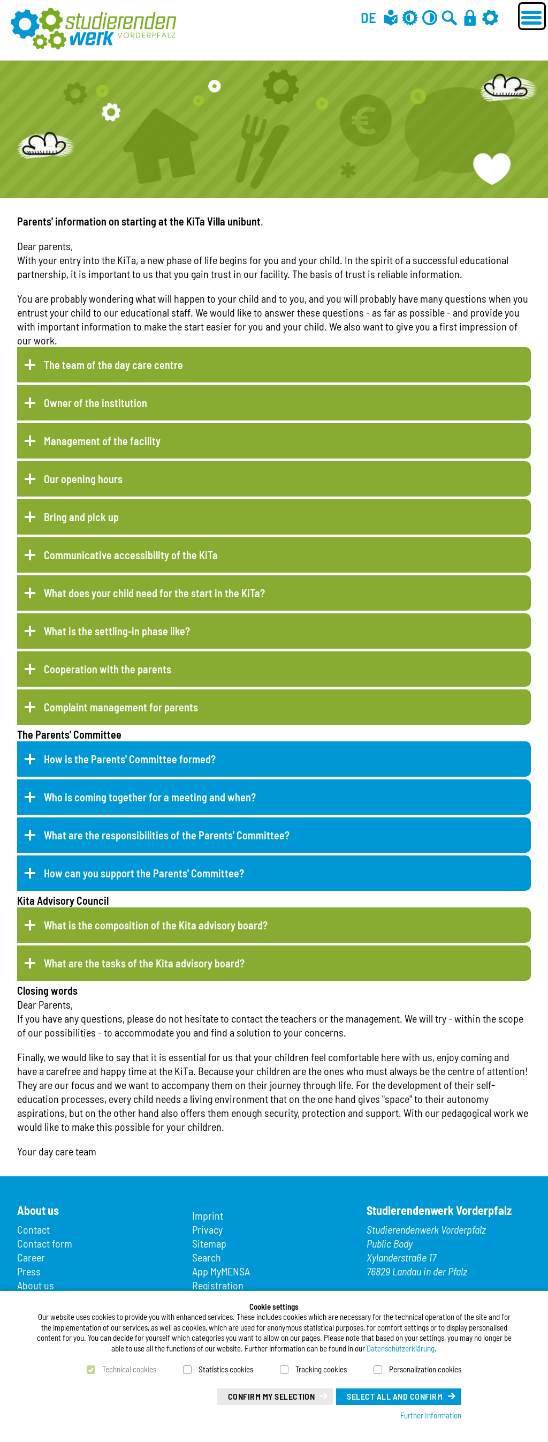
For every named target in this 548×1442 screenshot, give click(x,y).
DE (368, 17)
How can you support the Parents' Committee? (144, 873)
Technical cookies (129, 1369)
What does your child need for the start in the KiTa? (154, 593)
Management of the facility (102, 440)
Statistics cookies (226, 1369)
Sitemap (209, 1243)
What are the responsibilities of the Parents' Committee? (167, 835)
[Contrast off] (429, 17)
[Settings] (490, 17)
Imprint (207, 1215)
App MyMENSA (221, 1271)
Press (29, 1271)
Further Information (430, 1415)
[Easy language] (391, 17)
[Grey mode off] (410, 17)
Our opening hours (83, 478)
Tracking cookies (321, 1369)
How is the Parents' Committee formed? (130, 759)
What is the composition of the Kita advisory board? (156, 925)
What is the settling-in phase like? (117, 631)
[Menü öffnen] (532, 16)
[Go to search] (450, 17)
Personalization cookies (425, 1369)
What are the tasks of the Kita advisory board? (144, 963)
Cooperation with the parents (107, 669)
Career (31, 1257)
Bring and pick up (81, 516)
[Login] (470, 17)
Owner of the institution (95, 402)
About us (35, 1285)
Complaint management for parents (121, 707)
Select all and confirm (395, 1396)
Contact (33, 1229)
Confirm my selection (271, 1396)
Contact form (44, 1243)
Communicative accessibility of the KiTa (131, 555)
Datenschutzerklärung (401, 1348)
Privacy (207, 1229)
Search (206, 1257)
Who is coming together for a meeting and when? (150, 797)
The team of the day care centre (113, 364)
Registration (217, 1285)
